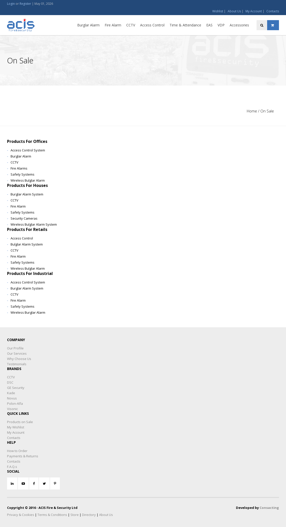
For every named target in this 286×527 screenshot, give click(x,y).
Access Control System (28, 150)
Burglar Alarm (88, 25)
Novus (12, 398)
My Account (254, 11)
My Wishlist (15, 427)
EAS (209, 25)
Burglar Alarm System (27, 194)
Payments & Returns (22, 456)
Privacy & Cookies (20, 514)
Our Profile (15, 348)
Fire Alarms (19, 168)
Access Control (152, 25)
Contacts (272, 11)
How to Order (17, 451)
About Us (234, 11)
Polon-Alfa (15, 403)
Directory (89, 514)
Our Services (17, 353)
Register (25, 4)
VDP (221, 25)
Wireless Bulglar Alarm (28, 180)
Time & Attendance (185, 25)
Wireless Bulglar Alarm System (34, 224)
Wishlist (217, 11)
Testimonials (16, 364)
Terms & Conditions (52, 514)
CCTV (130, 25)
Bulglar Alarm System (27, 244)
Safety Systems (22, 174)
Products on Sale (20, 422)
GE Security (15, 387)
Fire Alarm (113, 25)
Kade (11, 393)
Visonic (12, 409)
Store (74, 514)
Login (11, 4)
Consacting (269, 507)
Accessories (239, 25)
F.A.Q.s (12, 466)
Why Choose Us (19, 358)
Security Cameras (24, 218)
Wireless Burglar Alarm (28, 312)
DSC (10, 382)
